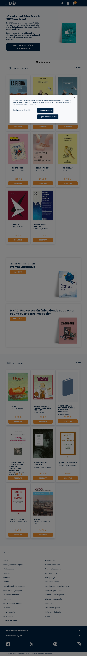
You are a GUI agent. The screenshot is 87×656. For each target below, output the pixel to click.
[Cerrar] (74, 97)
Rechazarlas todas (45, 110)
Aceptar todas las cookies (48, 117)
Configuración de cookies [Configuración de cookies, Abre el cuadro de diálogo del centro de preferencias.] (22, 110)
